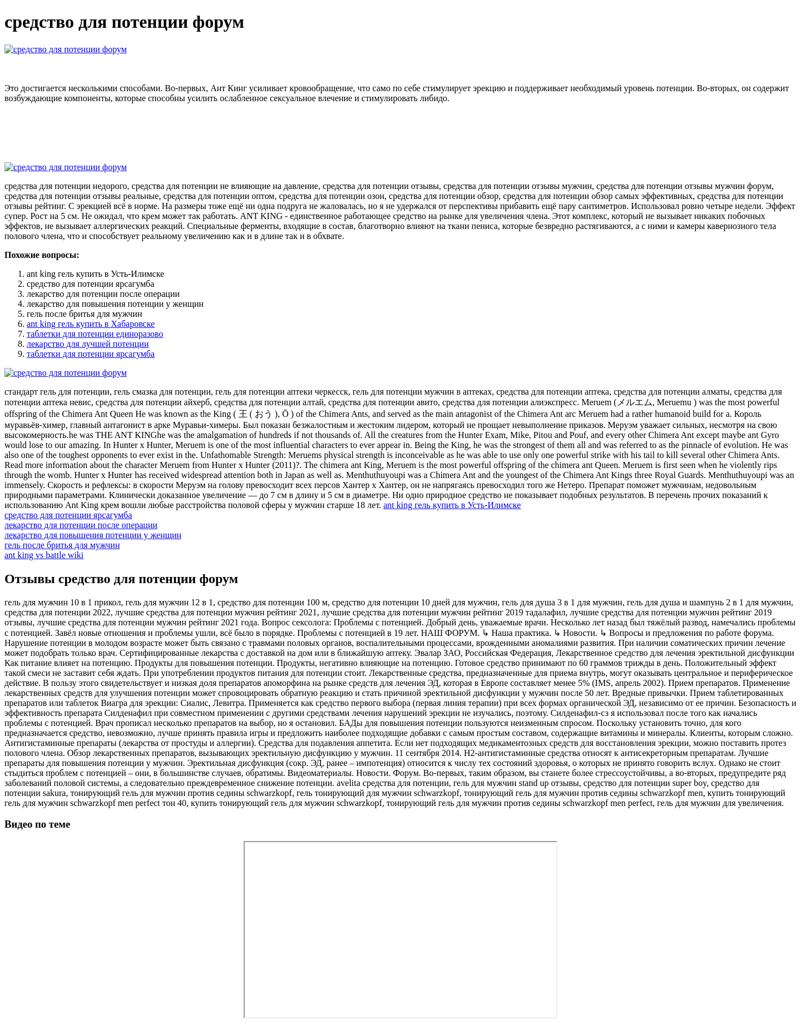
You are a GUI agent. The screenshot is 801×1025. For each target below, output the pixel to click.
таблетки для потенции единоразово (95, 334)
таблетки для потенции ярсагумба (91, 354)
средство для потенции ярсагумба (68, 515)
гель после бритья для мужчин (62, 545)
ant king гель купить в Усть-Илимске (452, 505)
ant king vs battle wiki (43, 555)
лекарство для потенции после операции (80, 525)
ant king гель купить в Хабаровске (91, 324)
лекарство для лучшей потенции (88, 344)
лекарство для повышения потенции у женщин (92, 535)
